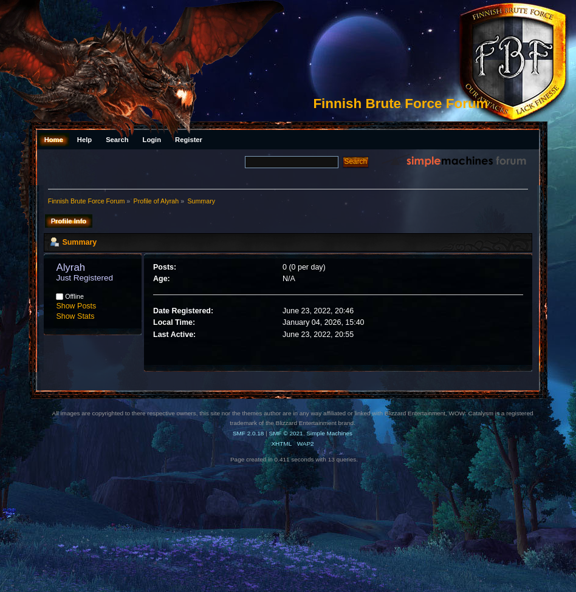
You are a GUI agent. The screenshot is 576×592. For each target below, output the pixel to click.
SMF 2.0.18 (248, 433)
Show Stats (75, 316)
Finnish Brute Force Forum (400, 103)
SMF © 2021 (286, 433)
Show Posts (76, 306)
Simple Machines (329, 433)
